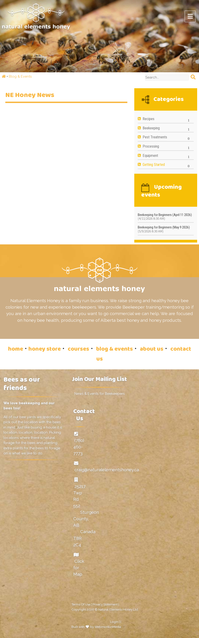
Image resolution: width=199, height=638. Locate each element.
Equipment (150, 155)
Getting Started (154, 164)
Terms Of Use (80, 604)
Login (114, 621)
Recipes (148, 119)
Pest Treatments (155, 137)
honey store (44, 349)
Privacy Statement (105, 604)
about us (151, 349)
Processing (151, 146)
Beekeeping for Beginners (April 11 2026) (165, 217)
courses (78, 349)
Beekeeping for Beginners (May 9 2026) (164, 229)
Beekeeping (151, 128)
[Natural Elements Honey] (35, 15)
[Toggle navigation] (190, 16)
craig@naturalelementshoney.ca (106, 469)
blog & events (114, 349)
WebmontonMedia (108, 627)
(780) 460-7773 (78, 447)
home (15, 349)
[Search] (167, 77)
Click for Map (78, 568)
